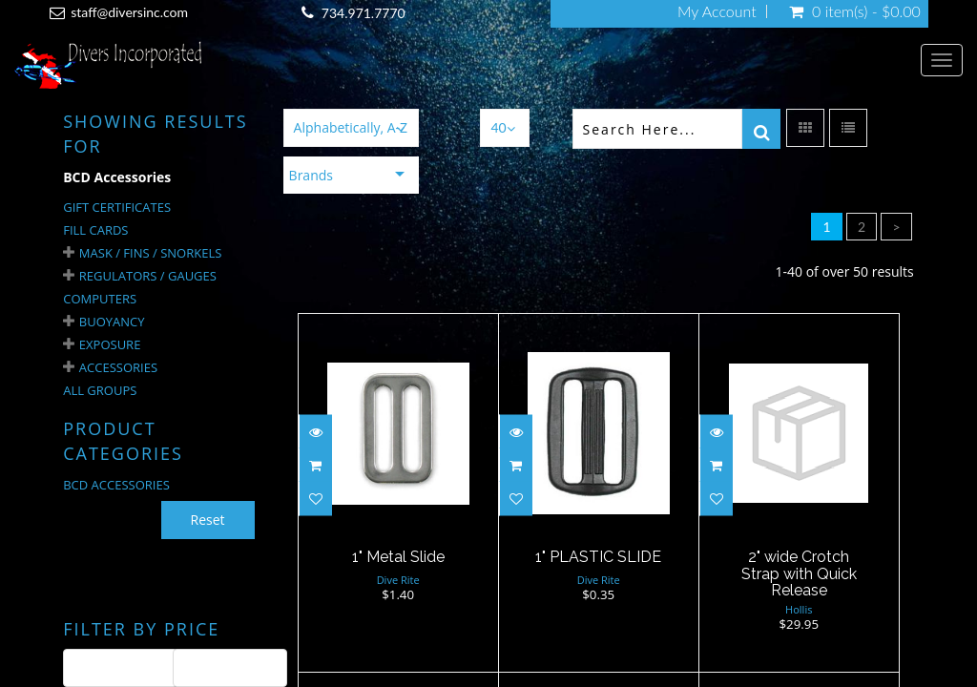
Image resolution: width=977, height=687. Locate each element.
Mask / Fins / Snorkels (150, 252)
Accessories (118, 367)
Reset (208, 519)
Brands (311, 175)
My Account (717, 11)
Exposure (110, 344)
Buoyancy (112, 321)
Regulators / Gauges (148, 275)
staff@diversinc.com (129, 12)
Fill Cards (95, 230)
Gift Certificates (117, 207)
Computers (99, 298)
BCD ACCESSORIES (116, 484)
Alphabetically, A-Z (350, 127)
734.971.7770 (363, 13)
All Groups (99, 390)
